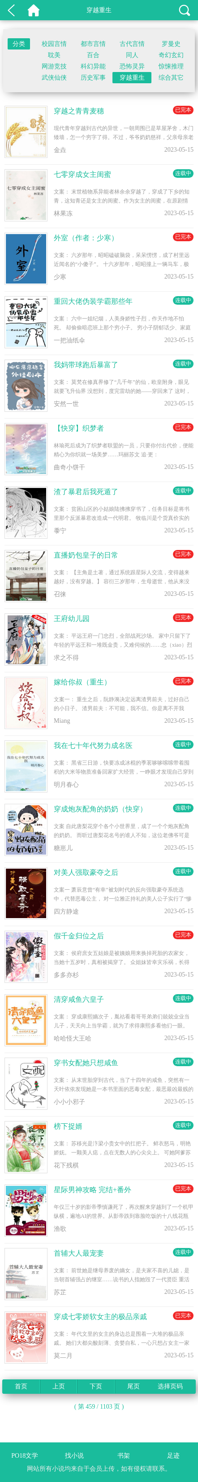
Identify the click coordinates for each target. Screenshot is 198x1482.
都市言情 (93, 44)
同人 (132, 55)
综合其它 (171, 77)
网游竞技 (54, 66)
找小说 (74, 1455)
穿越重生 (132, 77)
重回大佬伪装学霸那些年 (93, 301)
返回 (11, 10)
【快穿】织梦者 (79, 428)
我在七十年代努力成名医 (93, 745)
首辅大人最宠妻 (79, 1253)
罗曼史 (171, 44)
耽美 (54, 55)
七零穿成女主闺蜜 (82, 174)
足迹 (173, 1455)
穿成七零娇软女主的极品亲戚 (100, 1316)
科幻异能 (93, 66)
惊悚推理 (171, 66)
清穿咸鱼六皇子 (79, 999)
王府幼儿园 (72, 618)
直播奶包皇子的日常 (86, 555)
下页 (96, 1386)
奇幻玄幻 (171, 55)
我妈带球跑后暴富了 (86, 365)
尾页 (133, 1386)
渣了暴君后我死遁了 (86, 492)
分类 (19, 44)
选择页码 (170, 1386)
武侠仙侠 (54, 77)
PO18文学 (33, 10)
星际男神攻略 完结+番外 (92, 1190)
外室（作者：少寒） (86, 238)
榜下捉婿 (68, 1126)
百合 (93, 55)
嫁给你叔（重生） (82, 682)
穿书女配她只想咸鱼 (86, 1063)
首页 (21, 1386)
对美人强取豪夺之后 (86, 872)
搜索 (184, 10)
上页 (58, 1386)
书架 (123, 1455)
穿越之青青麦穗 (79, 111)
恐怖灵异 (132, 66)
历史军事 (93, 77)
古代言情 (132, 44)
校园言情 (54, 44)
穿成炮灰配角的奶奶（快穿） (100, 809)
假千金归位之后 (79, 936)
